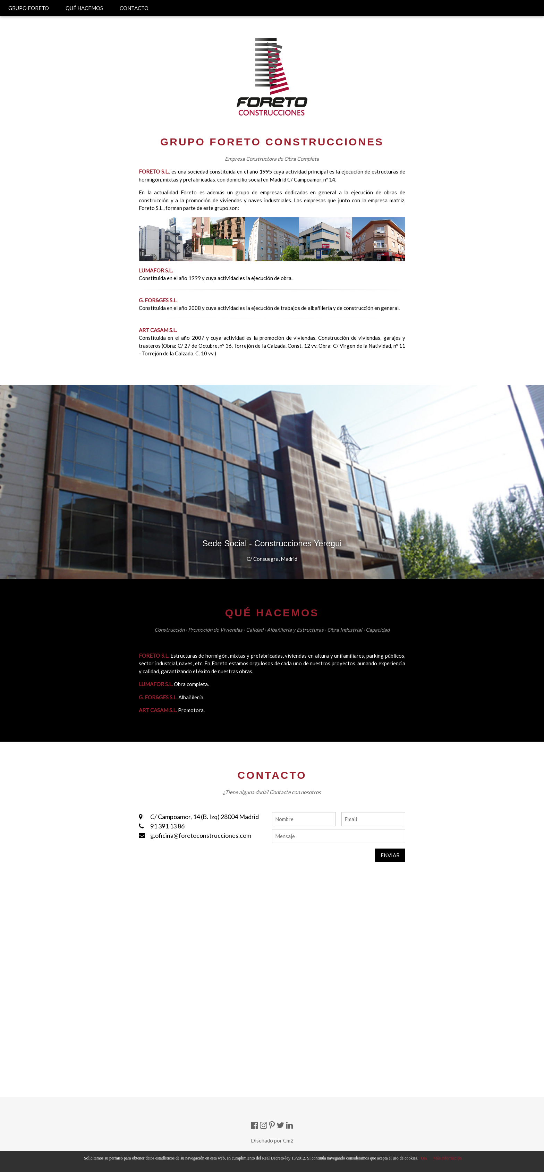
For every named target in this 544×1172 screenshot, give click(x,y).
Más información (447, 1158)
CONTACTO (134, 8)
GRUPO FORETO (28, 8)
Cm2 (288, 1140)
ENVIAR (390, 855)
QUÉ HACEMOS (84, 8)
